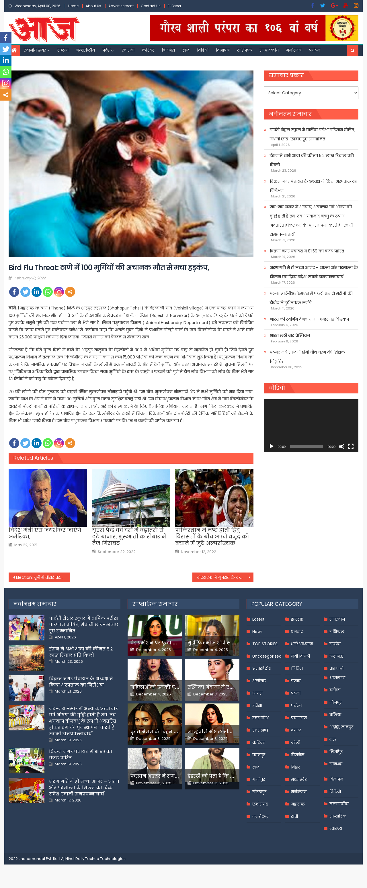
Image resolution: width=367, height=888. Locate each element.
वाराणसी (336, 668)
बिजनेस (168, 50)
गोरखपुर (259, 792)
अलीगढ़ (259, 681)
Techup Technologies (105, 858)
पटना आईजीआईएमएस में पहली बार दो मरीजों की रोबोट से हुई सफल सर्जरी (311, 298)
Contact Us (151, 5)
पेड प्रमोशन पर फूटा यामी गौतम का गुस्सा (174, 643)
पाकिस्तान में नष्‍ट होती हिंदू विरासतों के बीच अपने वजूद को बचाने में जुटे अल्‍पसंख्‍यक (212, 537)
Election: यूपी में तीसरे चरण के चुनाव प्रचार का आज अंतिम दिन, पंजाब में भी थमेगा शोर (43, 577)
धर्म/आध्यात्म (302, 644)
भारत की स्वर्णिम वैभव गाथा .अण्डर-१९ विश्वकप (309, 319)
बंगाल (296, 730)
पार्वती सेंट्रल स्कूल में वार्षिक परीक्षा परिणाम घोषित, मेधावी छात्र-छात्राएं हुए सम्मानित (312, 134)
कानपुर (258, 755)
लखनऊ (336, 656)
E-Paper (174, 5)
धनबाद (297, 631)
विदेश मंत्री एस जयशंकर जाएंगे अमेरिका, (45, 533)
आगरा (257, 693)
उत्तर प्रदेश (260, 718)
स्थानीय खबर (35, 50)
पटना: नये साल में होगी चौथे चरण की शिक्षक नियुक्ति (307, 356)
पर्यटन (314, 50)
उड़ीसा (257, 705)
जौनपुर (335, 702)
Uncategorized (267, 656)
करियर (148, 50)
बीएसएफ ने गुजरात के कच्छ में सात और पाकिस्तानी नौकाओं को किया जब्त (225, 577)
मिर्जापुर (336, 751)
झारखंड (297, 619)
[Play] (271, 446)
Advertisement (121, 5)
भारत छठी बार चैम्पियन (290, 335)
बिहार (295, 767)
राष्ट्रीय (63, 50)
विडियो (202, 50)
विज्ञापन (223, 50)
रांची (294, 816)
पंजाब (295, 681)
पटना (295, 693)
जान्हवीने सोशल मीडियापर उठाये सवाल (229, 731)
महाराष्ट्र (298, 804)
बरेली (295, 742)
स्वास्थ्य (128, 50)
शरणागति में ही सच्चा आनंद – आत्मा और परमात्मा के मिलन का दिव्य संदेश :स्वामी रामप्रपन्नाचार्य (314, 272)
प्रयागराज (299, 718)
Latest (258, 619)
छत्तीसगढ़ (260, 804)
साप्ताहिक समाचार (155, 603)
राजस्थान (337, 619)
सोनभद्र (335, 764)
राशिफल (244, 50)
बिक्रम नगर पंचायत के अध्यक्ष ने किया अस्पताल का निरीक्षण (313, 186)
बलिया (335, 715)
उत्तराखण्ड (260, 730)
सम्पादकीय (269, 50)
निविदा (297, 668)
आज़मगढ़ (337, 678)
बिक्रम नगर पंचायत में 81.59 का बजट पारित (307, 251)
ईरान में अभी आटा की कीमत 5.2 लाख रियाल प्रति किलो (312, 160)
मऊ (332, 739)
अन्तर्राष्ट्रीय (85, 50)
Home (73, 5)
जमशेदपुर (260, 816)
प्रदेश (106, 50)
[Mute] (342, 446)
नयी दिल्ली (300, 656)
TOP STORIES (265, 644)
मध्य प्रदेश (299, 779)
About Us (93, 5)
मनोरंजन (294, 50)
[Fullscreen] (351, 446)
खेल (186, 50)
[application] (311, 425)
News (257, 631)
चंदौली (334, 690)
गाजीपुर (258, 779)
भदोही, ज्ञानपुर (341, 727)
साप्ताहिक (338, 816)
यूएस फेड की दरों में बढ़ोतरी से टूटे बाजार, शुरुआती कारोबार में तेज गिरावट (129, 537)
